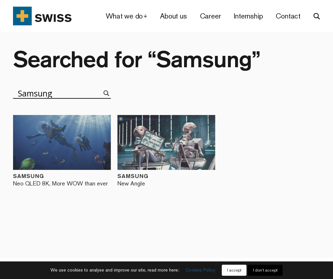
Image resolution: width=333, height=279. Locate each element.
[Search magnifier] (106, 93)
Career (210, 16)
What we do (124, 16)
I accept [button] (234, 270)
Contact (288, 16)
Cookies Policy (200, 270)
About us (173, 16)
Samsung (62, 179)
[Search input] (59, 93)
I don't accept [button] (265, 270)
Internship (248, 16)
